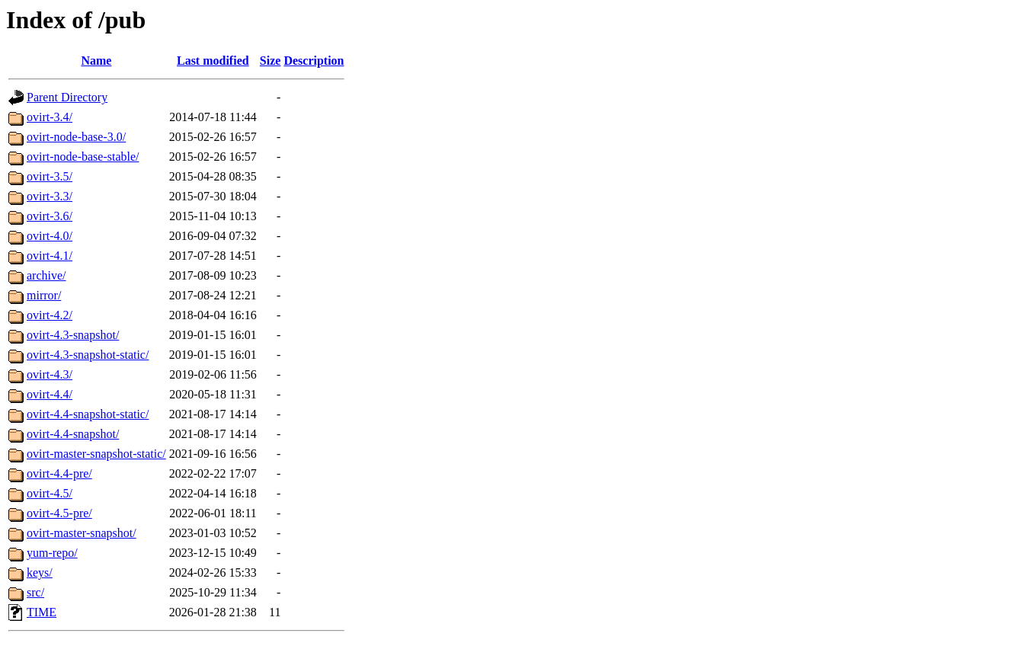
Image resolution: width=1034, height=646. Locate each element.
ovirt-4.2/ (49, 315)
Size (270, 60)
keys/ (40, 572)
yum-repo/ (52, 552)
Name (96, 60)
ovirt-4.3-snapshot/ (73, 334)
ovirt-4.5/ (49, 493)
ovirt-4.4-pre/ (59, 473)
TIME (41, 612)
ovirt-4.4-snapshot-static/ (88, 414)
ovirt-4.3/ (49, 374)
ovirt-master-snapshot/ (81, 532)
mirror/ (44, 295)
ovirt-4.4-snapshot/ (73, 433)
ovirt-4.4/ (49, 394)
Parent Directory (67, 97)
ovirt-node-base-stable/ (83, 156)
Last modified (213, 60)
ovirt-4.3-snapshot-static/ (88, 354)
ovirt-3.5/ (49, 176)
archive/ (46, 275)
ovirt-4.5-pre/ (59, 513)
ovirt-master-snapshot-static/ (96, 453)
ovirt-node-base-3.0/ (76, 136)
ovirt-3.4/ (49, 116)
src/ (35, 592)
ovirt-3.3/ (49, 196)
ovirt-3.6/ (49, 215)
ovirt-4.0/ (49, 235)
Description (313, 60)
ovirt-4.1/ (49, 255)
